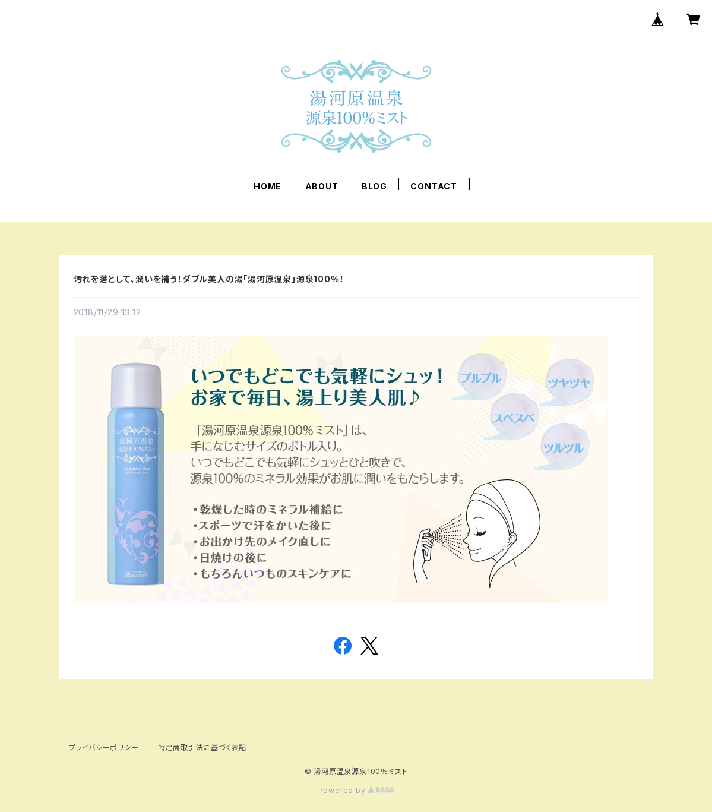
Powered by (356, 790)
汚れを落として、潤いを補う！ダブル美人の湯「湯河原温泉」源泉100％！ (209, 279)
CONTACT (433, 186)
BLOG (374, 186)
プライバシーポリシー (104, 747)
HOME (267, 186)
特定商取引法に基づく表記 (202, 747)
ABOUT (321, 186)
